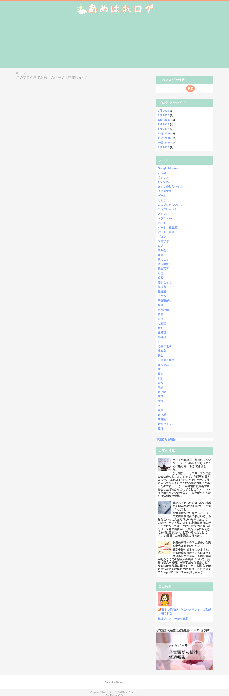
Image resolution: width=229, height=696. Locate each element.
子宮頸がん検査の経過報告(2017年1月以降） (184, 630)
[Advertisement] (114, 43)
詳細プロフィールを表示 (173, 618)
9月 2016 (163, 147)
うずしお (163, 177)
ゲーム (162, 195)
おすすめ (163, 181)
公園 (160, 277)
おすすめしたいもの (170, 186)
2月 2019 (163, 110)
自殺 (160, 314)
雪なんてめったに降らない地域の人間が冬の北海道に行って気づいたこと (192, 506)
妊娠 (160, 387)
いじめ (162, 172)
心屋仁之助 (165, 346)
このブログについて (170, 204)
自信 (160, 318)
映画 (160, 254)
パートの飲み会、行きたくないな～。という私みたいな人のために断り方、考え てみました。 (192, 464)
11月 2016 (164, 138)
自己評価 (163, 309)
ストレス (163, 213)
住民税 (162, 332)
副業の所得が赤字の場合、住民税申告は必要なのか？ (192, 544)
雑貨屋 (162, 291)
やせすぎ (163, 241)
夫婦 (160, 401)
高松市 (162, 286)
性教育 (162, 350)
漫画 (160, 410)
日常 (160, 382)
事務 (160, 305)
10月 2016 (164, 142)
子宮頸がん (165, 300)
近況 (160, 273)
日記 (160, 378)
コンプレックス (167, 209)
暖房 (160, 373)
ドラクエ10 (165, 218)
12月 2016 (164, 133)
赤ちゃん (163, 364)
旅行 (160, 428)
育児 (160, 245)
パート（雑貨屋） (169, 227)
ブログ (162, 236)
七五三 (162, 323)
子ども (162, 295)
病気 (160, 396)
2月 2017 (163, 124)
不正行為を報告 (166, 439)
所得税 (162, 337)
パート (162, 222)
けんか (162, 200)
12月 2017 (164, 119)
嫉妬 (160, 328)
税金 (160, 355)
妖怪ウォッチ (166, 423)
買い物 (162, 391)
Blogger (120, 682)
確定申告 (163, 264)
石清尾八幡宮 (166, 359)
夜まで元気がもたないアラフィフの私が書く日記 (186, 611)
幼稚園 (162, 419)
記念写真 (163, 268)
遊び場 (162, 414)
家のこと (163, 259)
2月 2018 (163, 115)
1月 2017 (163, 128)
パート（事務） (167, 232)
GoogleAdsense (168, 168)
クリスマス (165, 191)
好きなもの (165, 282)
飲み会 (162, 250)
